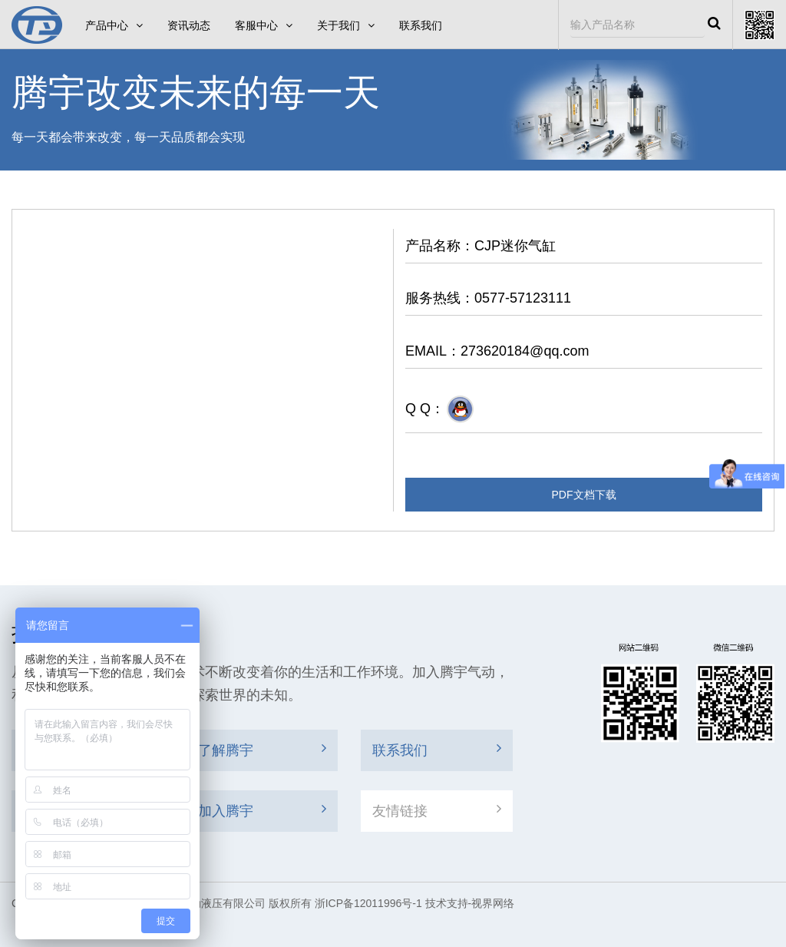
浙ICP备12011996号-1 (368, 903)
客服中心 (263, 25)
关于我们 (346, 25)
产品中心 (114, 25)
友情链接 (436, 810)
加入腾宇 (262, 810)
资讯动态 (188, 25)
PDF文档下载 (584, 494)
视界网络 (492, 903)
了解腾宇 (262, 749)
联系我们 (420, 25)
